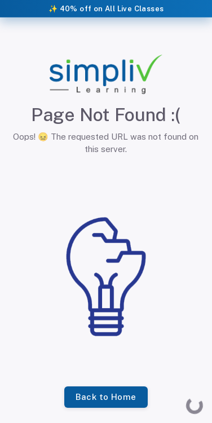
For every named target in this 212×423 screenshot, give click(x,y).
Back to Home (105, 397)
